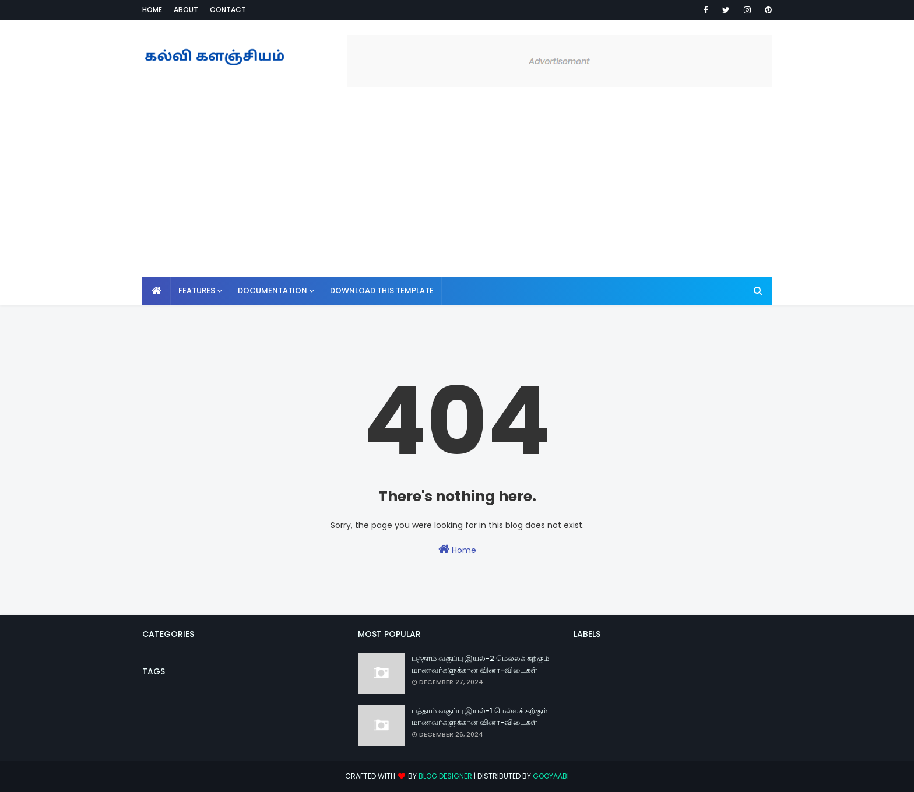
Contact (228, 10)
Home (152, 10)
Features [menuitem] (196, 290)
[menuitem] (156, 291)
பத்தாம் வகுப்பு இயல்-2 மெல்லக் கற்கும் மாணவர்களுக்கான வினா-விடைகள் (480, 664)
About (186, 10)
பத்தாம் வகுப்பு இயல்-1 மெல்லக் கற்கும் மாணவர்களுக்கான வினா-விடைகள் (479, 716)
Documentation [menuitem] (272, 290)
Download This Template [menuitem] (382, 290)
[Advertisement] (457, 189)
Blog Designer (445, 776)
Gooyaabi (551, 776)
